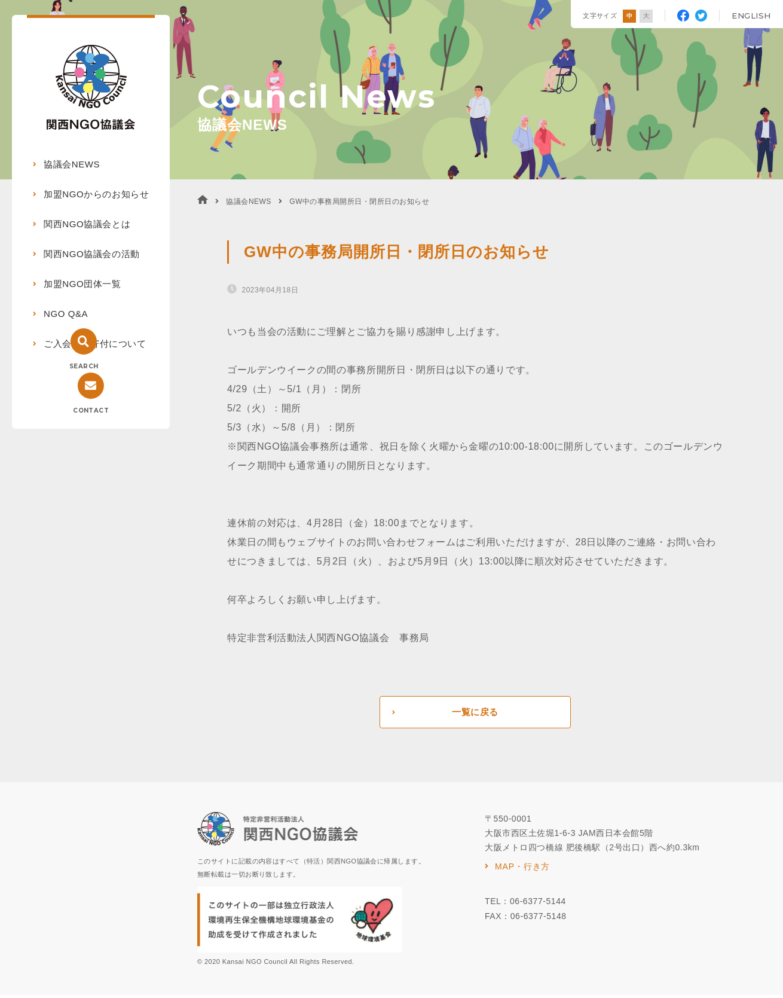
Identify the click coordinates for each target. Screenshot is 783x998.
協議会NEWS (72, 164)
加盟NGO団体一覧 (82, 283)
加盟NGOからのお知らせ (96, 194)
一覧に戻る (475, 714)
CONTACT (91, 410)
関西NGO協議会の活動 (92, 253)
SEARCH (83, 366)
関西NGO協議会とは (87, 223)
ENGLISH (751, 15)
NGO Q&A (66, 313)
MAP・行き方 (522, 869)
